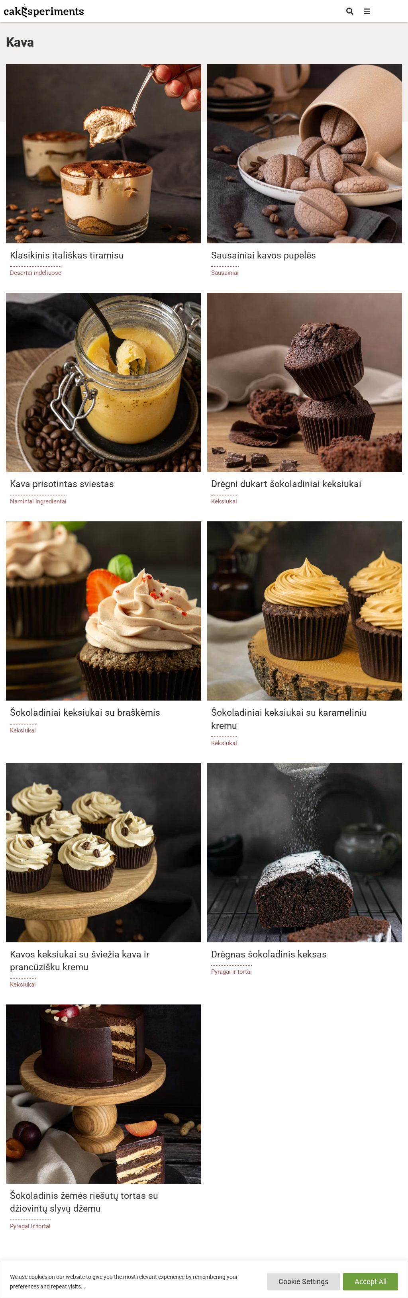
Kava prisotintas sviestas (62, 484)
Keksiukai (224, 501)
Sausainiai (225, 272)
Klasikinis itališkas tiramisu (67, 255)
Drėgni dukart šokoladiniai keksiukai (286, 484)
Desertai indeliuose (35, 272)
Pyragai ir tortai (231, 971)
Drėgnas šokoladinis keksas (269, 954)
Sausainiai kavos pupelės (263, 255)
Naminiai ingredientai (38, 501)
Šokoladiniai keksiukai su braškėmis (85, 712)
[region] (204, 1279)
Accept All (370, 1281)
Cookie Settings (303, 1281)
